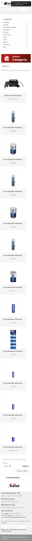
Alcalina (5, 42)
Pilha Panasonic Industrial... (13, 127)
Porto (9, 515)
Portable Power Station (9, 27)
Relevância (16, 66)
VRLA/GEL (5, 25)
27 (10, 466)
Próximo (26, 466)
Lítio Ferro (6, 32)
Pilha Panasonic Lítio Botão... (13, 351)
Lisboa (6, 513)
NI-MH (5, 39)
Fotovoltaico (6, 30)
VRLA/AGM (6, 22)
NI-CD (4, 37)
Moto (4, 47)
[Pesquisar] (16, 10)
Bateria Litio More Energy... (13, 95)
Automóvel (6, 44)
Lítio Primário (7, 35)
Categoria (7, 19)
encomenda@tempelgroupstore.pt (15, 517)
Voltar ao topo (23, 471)
